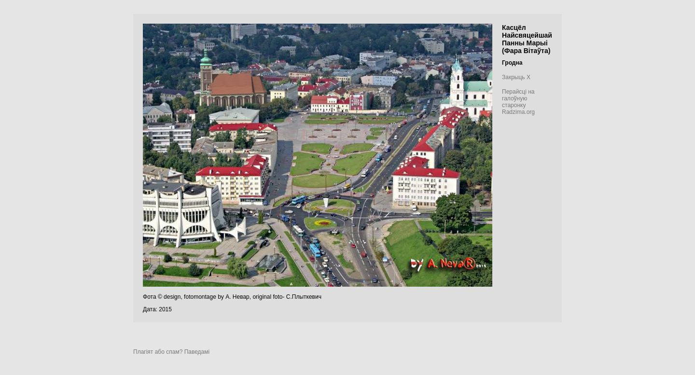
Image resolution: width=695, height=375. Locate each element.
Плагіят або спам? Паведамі (171, 351)
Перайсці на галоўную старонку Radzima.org (518, 101)
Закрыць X (516, 77)
